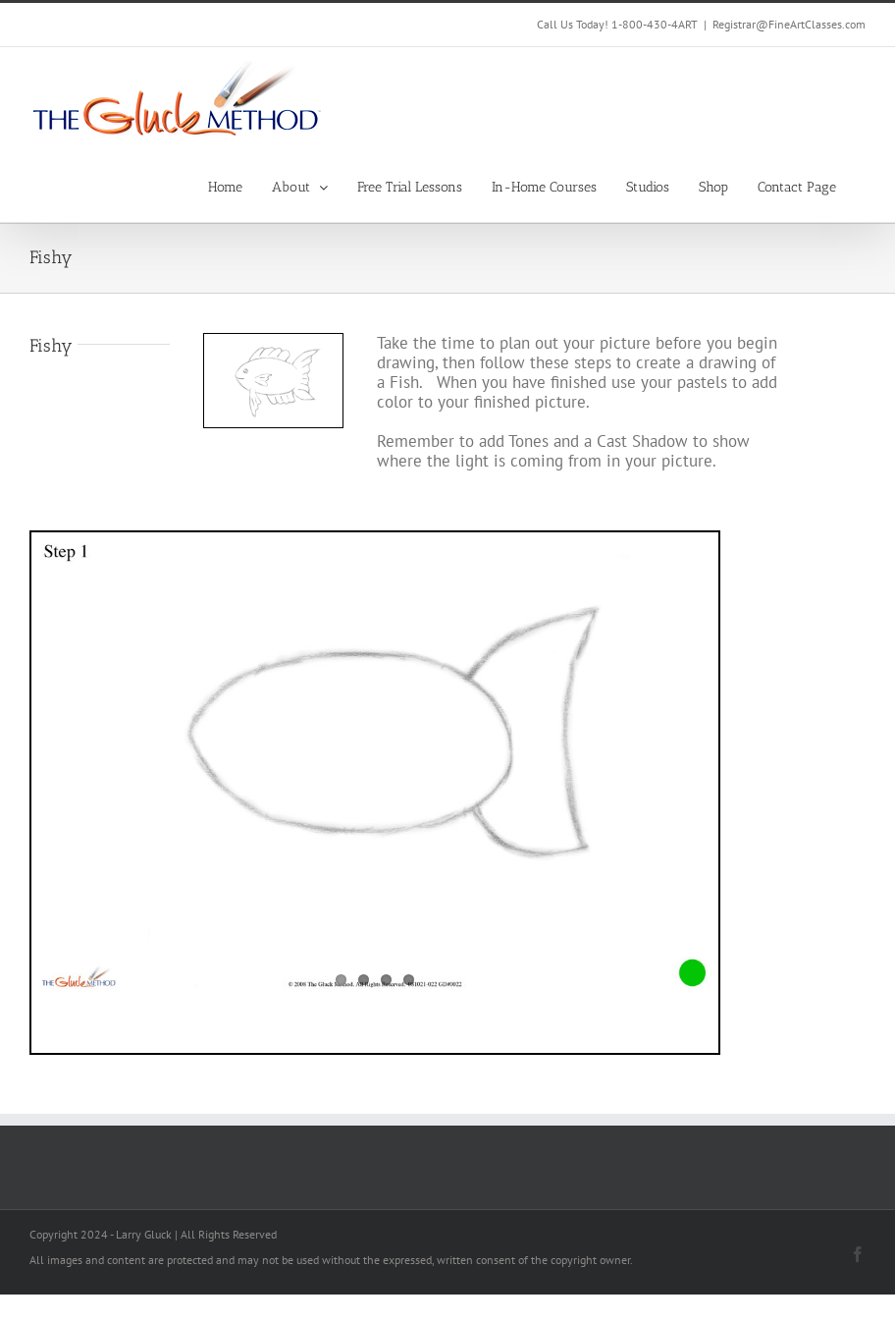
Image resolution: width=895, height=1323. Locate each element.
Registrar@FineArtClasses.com (789, 24)
